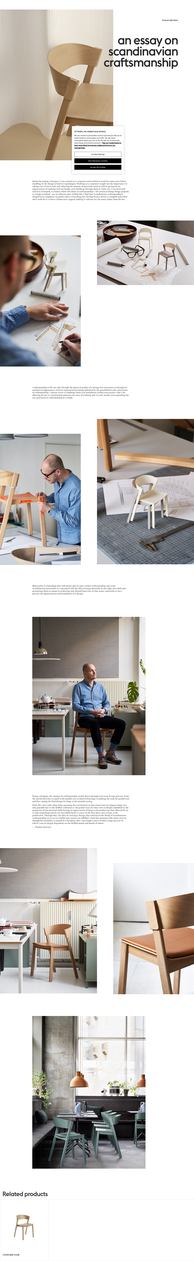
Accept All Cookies (98, 167)
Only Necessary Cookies (98, 161)
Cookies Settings (98, 154)
